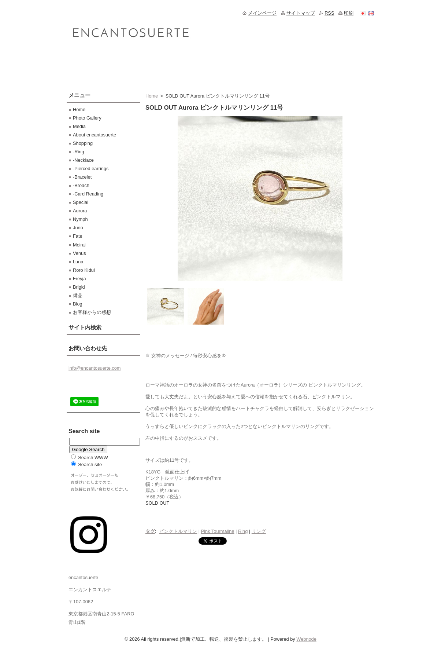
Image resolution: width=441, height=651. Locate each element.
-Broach (81, 185)
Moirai (79, 245)
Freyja (79, 278)
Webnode (306, 639)
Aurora (80, 210)
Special (80, 202)
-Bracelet (82, 177)
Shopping (83, 143)
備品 (77, 295)
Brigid (79, 287)
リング (259, 531)
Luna (78, 261)
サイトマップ (300, 13)
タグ (150, 531)
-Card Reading (88, 194)
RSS (329, 13)
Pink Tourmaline (217, 531)
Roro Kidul (84, 270)
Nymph (80, 219)
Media (79, 126)
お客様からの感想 (92, 312)
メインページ (262, 13)
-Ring (78, 151)
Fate (77, 236)
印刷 (348, 13)
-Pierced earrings (90, 168)
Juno (78, 227)
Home (151, 96)
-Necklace (83, 160)
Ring (243, 531)
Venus (79, 253)
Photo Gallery (87, 118)
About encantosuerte (94, 135)
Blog (77, 304)
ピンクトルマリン (178, 531)
